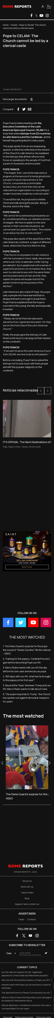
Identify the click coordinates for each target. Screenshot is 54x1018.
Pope (5, 446)
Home (6, 25)
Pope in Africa (14, 446)
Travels (13, 25)
